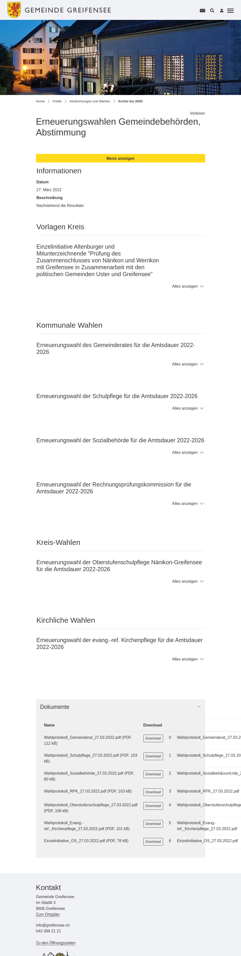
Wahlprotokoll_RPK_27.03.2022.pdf (75, 791)
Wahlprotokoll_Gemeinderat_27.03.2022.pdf (82, 737)
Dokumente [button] (54, 707)
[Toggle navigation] (230, 10)
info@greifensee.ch (53, 925)
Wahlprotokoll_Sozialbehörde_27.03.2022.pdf (83, 773)
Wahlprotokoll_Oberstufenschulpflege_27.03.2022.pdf (91, 805)
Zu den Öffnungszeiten (56, 943)
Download (153, 738)
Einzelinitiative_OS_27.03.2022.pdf (74, 841)
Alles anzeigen (185, 286)
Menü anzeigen (120, 158)
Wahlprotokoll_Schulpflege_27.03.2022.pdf (81, 755)
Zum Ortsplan (48, 914)
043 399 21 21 (48, 931)
